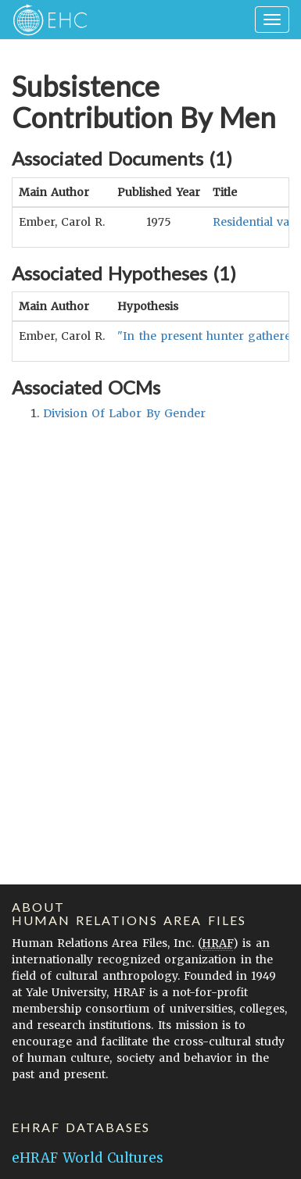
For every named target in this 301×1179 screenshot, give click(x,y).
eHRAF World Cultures (87, 1157)
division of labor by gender (124, 413)
